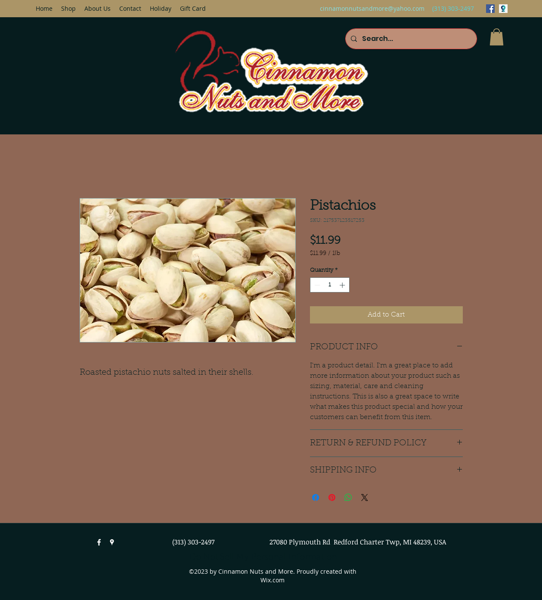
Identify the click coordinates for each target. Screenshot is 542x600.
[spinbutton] (329, 285)
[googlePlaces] (503, 8)
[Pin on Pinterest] (332, 497)
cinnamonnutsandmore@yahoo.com (372, 8)
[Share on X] (364, 497)
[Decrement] (316, 285)
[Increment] (343, 285)
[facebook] (490, 8)
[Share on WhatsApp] (348, 497)
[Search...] (410, 39)
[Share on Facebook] (315, 497)
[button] (496, 36)
